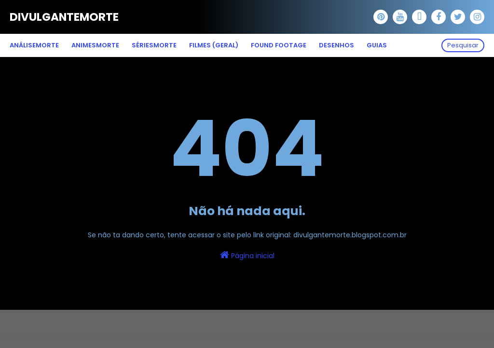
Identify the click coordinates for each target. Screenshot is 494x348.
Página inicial (247, 255)
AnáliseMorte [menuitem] (34, 45)
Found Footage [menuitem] (278, 45)
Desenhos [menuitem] (336, 45)
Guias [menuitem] (377, 45)
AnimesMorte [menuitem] (95, 45)
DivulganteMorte (64, 17)
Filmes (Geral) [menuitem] (213, 45)
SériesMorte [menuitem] (154, 45)
